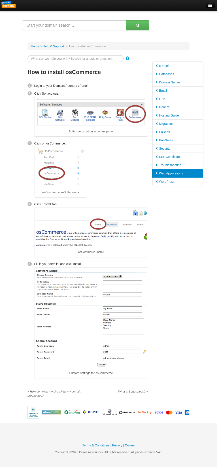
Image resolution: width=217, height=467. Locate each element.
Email (161, 90)
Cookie (130, 445)
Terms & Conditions (95, 445)
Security (163, 148)
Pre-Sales (164, 140)
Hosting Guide (167, 115)
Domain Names (168, 82)
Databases (165, 74)
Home (35, 46)
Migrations (164, 123)
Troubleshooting (168, 165)
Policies (163, 132)
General (163, 107)
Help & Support (53, 46)
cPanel (162, 66)
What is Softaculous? (133, 391)
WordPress (165, 181)
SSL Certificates (168, 157)
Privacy (117, 445)
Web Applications (169, 173)
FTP (160, 99)
